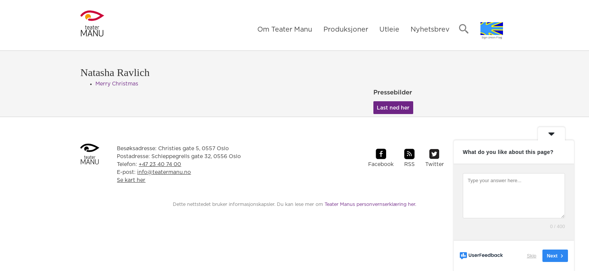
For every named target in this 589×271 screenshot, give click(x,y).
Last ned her (393, 108)
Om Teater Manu (284, 29)
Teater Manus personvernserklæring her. (370, 204)
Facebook (381, 164)
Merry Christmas (116, 84)
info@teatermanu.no (164, 172)
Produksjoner (345, 29)
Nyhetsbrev (430, 29)
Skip (531, 256)
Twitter (434, 164)
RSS (409, 164)
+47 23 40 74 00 (160, 164)
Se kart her (131, 180)
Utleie (389, 29)
